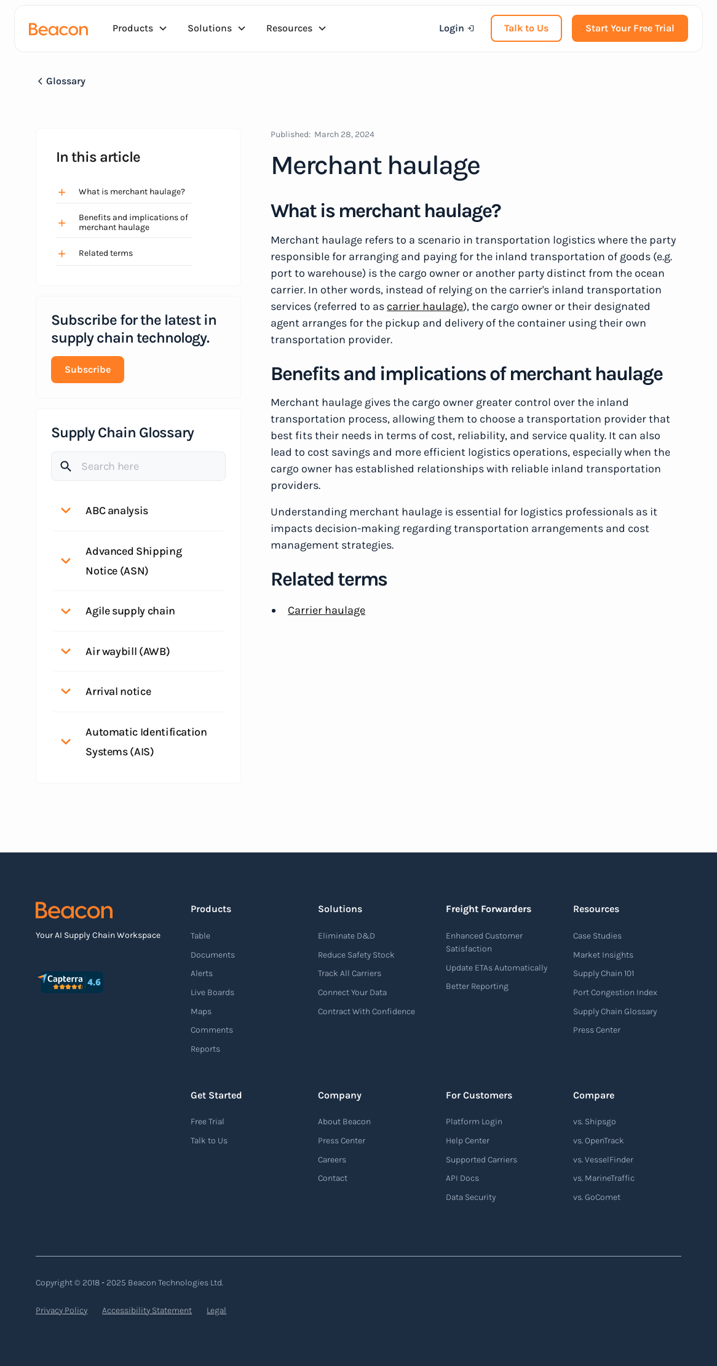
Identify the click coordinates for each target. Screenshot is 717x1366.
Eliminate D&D (346, 936)
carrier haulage (425, 306)
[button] (140, 28)
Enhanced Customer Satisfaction (484, 942)
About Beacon (344, 1121)
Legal (216, 1310)
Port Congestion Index (615, 992)
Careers (332, 1159)
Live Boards (212, 992)
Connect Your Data (352, 992)
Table (200, 936)
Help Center (467, 1140)
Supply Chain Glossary (615, 1011)
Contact (332, 1178)
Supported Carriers (481, 1159)
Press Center (596, 1030)
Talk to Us (526, 28)
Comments (212, 1030)
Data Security (471, 1197)
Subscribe (88, 369)
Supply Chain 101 (603, 973)
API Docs (462, 1178)
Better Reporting (477, 986)
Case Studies (597, 936)
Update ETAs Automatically (496, 968)
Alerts (202, 973)
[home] (58, 28)
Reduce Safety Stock (356, 955)
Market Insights (603, 955)
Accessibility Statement (147, 1310)
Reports (205, 1049)
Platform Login (474, 1121)
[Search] (138, 466)
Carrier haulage (326, 610)
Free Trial (207, 1121)
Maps (201, 1011)
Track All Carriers (349, 973)
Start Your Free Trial (630, 28)
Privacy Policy (61, 1310)
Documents (213, 955)
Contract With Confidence (366, 1011)
